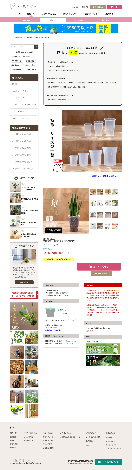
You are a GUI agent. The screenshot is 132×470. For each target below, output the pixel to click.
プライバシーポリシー (113, 448)
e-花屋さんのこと (90, 14)
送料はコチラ (91, 331)
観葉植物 (26, 20)
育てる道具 (79, 20)
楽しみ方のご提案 (66, 344)
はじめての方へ (29, 437)
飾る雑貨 (105, 20)
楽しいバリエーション (68, 341)
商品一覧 (31, 14)
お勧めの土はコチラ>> (53, 330)
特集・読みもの (69, 14)
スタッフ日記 (47, 444)
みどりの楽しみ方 (48, 14)
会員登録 (75, 7)
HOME (14, 37)
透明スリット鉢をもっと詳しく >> (107, 176)
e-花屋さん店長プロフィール (70, 437)
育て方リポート (48, 437)
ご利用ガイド (109, 14)
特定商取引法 (110, 441)
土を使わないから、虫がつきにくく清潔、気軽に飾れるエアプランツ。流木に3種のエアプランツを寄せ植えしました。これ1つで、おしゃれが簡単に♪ (24, 272)
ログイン (85, 7)
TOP (18, 14)
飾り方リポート (48, 440)
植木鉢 (52, 20)
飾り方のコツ (28, 440)
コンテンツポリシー (113, 445)
